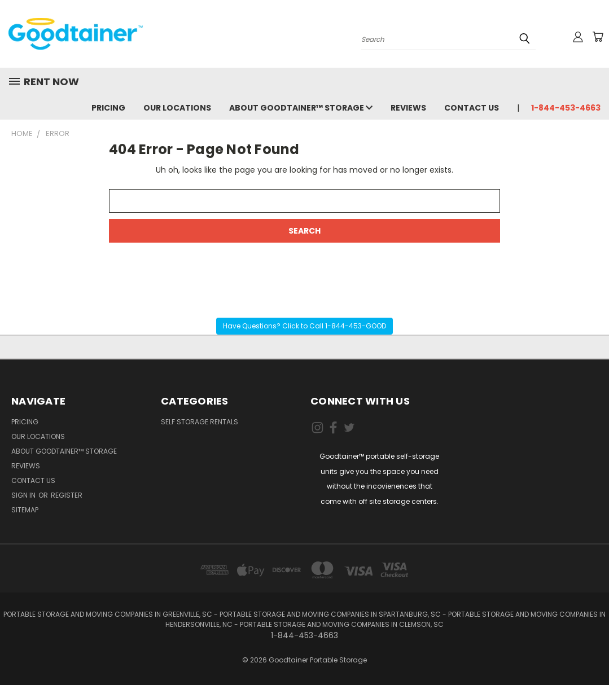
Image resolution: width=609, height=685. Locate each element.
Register (66, 495)
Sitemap (24, 510)
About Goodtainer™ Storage (301, 107)
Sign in (24, 495)
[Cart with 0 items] (597, 36)
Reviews (408, 107)
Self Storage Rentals (199, 422)
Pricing (108, 107)
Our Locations (177, 107)
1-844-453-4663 (566, 107)
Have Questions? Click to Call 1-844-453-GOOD (304, 326)
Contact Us (471, 107)
